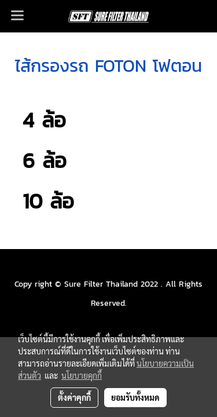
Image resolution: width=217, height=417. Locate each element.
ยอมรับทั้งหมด (135, 397)
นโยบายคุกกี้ (81, 375)
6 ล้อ (41, 160)
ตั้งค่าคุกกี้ (74, 397)
